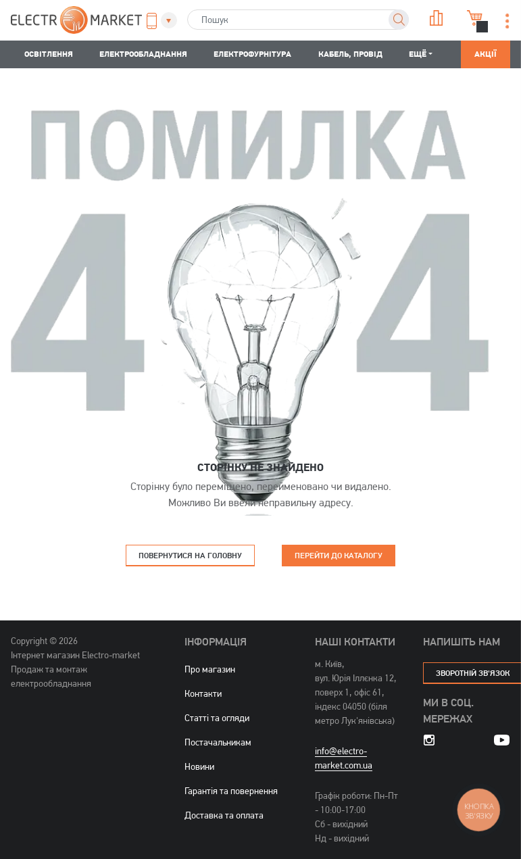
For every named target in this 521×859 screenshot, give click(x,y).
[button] (158, 20)
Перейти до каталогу (338, 555)
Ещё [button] (417, 54)
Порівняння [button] (436, 18)
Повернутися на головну (190, 555)
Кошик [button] (475, 18)
